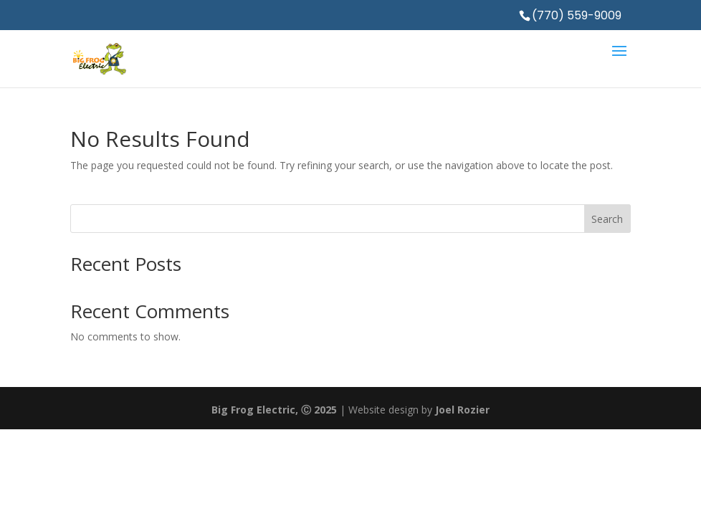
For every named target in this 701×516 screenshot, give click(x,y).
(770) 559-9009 (576, 15)
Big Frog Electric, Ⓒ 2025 (274, 409)
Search (607, 219)
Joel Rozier (462, 409)
